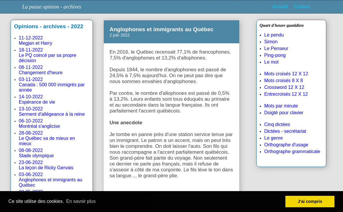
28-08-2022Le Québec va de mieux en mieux (47, 138)
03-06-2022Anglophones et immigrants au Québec (50, 180)
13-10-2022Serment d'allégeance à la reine (52, 111)
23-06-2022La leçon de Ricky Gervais (46, 165)
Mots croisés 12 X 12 (286, 73)
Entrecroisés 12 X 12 (286, 94)
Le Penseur (276, 48)
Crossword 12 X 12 (284, 87)
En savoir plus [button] (81, 201)
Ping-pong (275, 55)
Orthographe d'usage (286, 144)
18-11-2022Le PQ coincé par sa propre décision (47, 55)
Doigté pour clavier (283, 112)
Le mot (271, 61)
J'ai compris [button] (310, 201)
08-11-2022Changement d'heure (41, 70)
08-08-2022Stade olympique (36, 153)
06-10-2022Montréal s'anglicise (39, 123)
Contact (302, 6)
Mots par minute (281, 105)
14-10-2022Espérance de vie (37, 99)
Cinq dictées (277, 124)
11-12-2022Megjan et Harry (35, 40)
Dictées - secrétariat (285, 131)
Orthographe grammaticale (292, 151)
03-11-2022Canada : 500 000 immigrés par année (52, 84)
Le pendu (274, 34)
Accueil (280, 6)
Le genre (273, 137)
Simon (270, 41)
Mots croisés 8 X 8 (283, 80)
